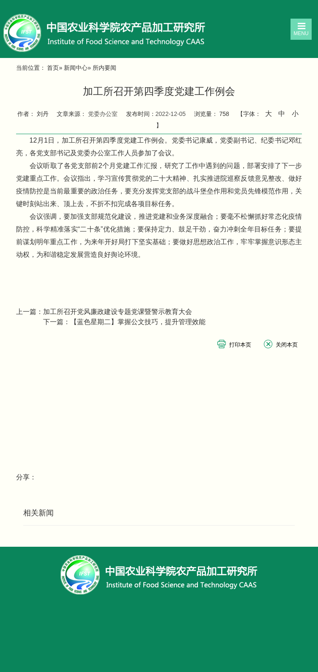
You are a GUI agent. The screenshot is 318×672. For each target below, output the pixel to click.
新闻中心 (76, 67)
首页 (53, 67)
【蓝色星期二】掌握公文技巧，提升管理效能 (138, 321)
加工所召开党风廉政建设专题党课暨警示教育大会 (117, 311)
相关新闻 (38, 513)
